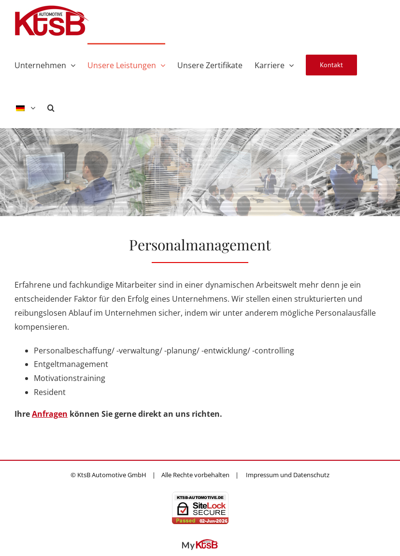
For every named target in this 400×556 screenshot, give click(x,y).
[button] (51, 107)
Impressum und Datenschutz (287, 474)
